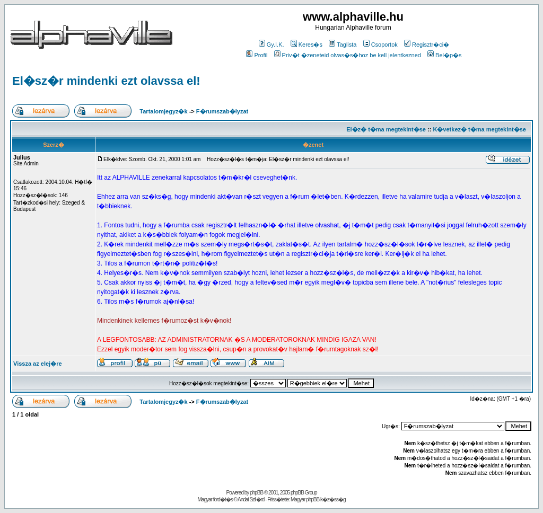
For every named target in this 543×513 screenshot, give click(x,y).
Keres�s (306, 44)
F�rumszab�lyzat (222, 111)
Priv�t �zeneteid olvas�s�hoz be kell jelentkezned (347, 55)
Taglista (342, 44)
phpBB (256, 493)
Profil (256, 55)
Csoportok (380, 44)
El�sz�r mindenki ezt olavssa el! (106, 80)
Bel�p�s (444, 55)
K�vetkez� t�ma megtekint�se (479, 129)
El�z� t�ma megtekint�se (386, 129)
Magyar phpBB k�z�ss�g (318, 499)
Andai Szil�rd (251, 499)
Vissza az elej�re (37, 363)
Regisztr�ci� (426, 44)
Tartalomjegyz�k (163, 111)
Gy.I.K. (271, 44)
